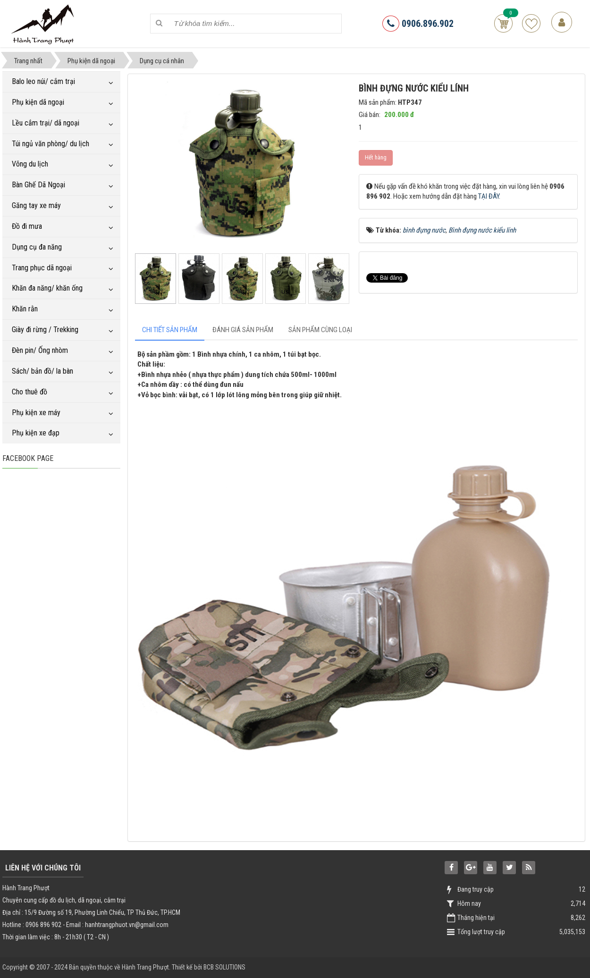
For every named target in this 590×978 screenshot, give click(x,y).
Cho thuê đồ (29, 391)
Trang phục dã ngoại (42, 267)
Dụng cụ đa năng (37, 246)
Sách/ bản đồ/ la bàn (42, 371)
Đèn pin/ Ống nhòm (40, 350)
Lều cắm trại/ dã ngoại (45, 122)
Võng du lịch (30, 163)
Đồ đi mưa (27, 226)
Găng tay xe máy (36, 205)
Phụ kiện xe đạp (35, 432)
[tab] (169, 330)
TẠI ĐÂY (488, 196)
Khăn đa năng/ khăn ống (47, 288)
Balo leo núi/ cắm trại (43, 81)
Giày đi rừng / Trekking (45, 329)
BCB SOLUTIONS (224, 967)
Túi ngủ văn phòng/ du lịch (50, 143)
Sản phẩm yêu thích (531, 23)
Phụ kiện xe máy (36, 412)
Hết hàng (376, 157)
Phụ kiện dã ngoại (38, 102)
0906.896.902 (418, 23)
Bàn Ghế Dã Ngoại (38, 184)
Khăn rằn (25, 308)
